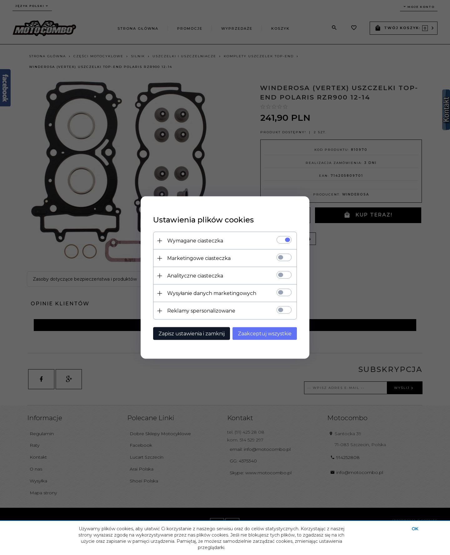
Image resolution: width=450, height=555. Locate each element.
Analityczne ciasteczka (195, 276)
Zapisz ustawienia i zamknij (191, 334)
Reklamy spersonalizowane (201, 311)
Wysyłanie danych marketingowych (211, 293)
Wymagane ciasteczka (195, 241)
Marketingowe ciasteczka (199, 258)
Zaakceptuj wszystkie (265, 334)
